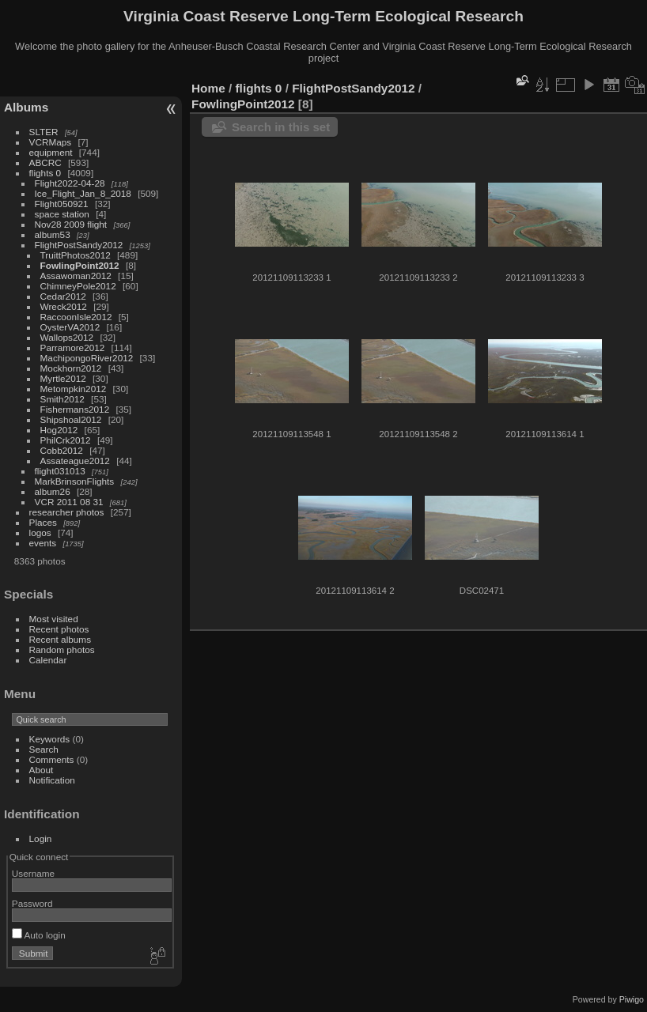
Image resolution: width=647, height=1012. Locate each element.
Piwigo (631, 999)
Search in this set (281, 127)
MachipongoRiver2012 (87, 358)
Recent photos (59, 629)
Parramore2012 (72, 347)
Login (40, 838)
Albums (26, 107)
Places (43, 522)
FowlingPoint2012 (79, 265)
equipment (51, 152)
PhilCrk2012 (65, 440)
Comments (51, 759)
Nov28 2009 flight (71, 224)
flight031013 (60, 471)
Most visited (53, 619)
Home (208, 88)
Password (32, 903)
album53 (52, 234)
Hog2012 (59, 430)
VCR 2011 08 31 (69, 502)
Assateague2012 (75, 460)
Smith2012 (62, 399)
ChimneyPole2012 (78, 286)
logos (40, 532)
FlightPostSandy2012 (79, 245)
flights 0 (45, 173)
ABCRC (45, 162)
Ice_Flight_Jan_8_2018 (83, 193)
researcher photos (66, 512)
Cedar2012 (63, 296)
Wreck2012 (63, 306)
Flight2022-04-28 (70, 183)
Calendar (48, 660)
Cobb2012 (61, 450)
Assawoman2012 (76, 275)
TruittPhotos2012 (75, 255)
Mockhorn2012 (71, 368)
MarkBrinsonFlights (75, 481)
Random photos (62, 649)
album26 (52, 491)
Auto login (39, 935)
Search (44, 749)
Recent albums (60, 639)
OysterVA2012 (70, 327)
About (41, 770)
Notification (52, 780)
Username (33, 873)
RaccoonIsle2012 (76, 317)
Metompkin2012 (73, 388)
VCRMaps (50, 142)
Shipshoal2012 (71, 419)
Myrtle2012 (63, 378)
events (43, 543)
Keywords (49, 739)
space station (62, 214)
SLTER (44, 131)
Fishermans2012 (75, 409)
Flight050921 (62, 203)
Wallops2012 (67, 337)
